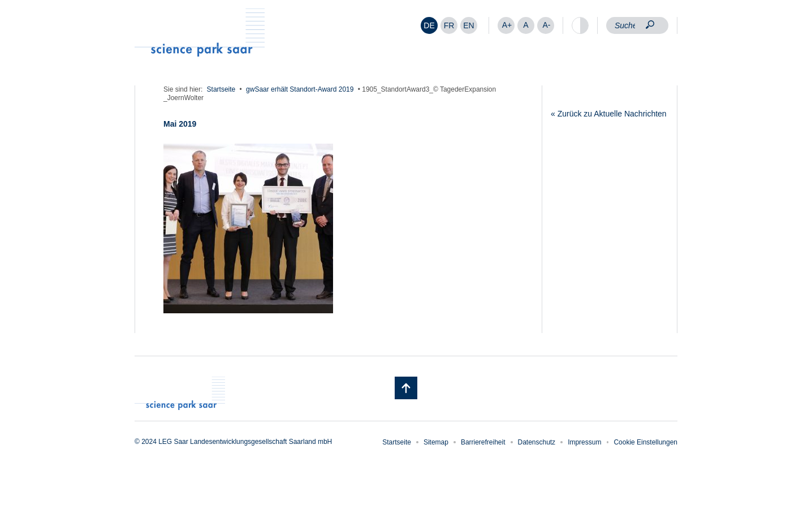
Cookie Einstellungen (645, 442)
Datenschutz (537, 442)
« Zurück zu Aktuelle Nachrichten (609, 113)
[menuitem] (429, 25)
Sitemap (436, 442)
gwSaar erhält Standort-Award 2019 (299, 89)
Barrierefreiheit (483, 442)
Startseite (221, 89)
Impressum (584, 442)
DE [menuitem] (429, 25)
